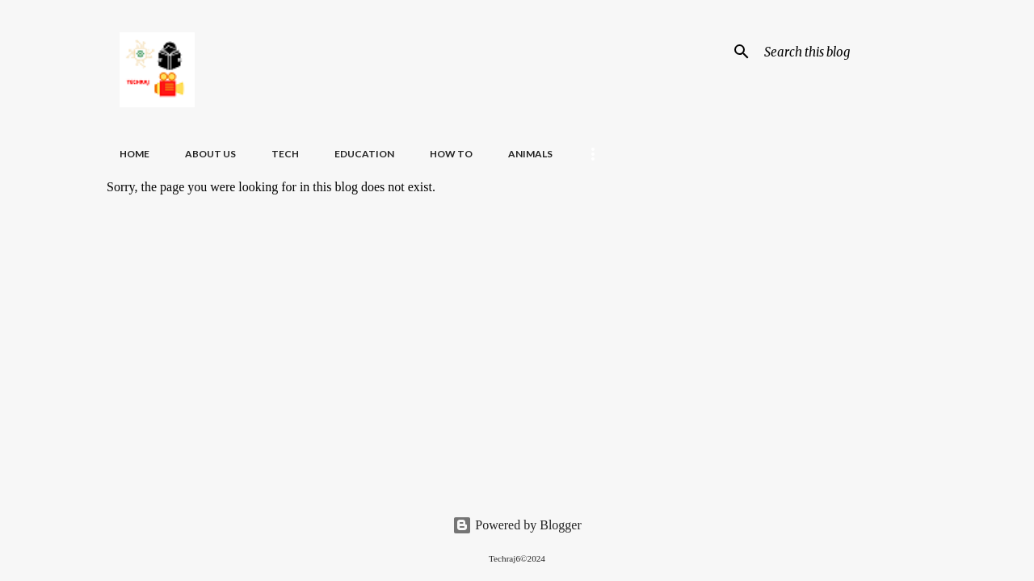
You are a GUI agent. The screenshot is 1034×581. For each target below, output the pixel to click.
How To (451, 154)
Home (134, 154)
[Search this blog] (842, 51)
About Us (210, 154)
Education (364, 154)
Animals (530, 154)
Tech (285, 154)
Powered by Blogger (517, 525)
